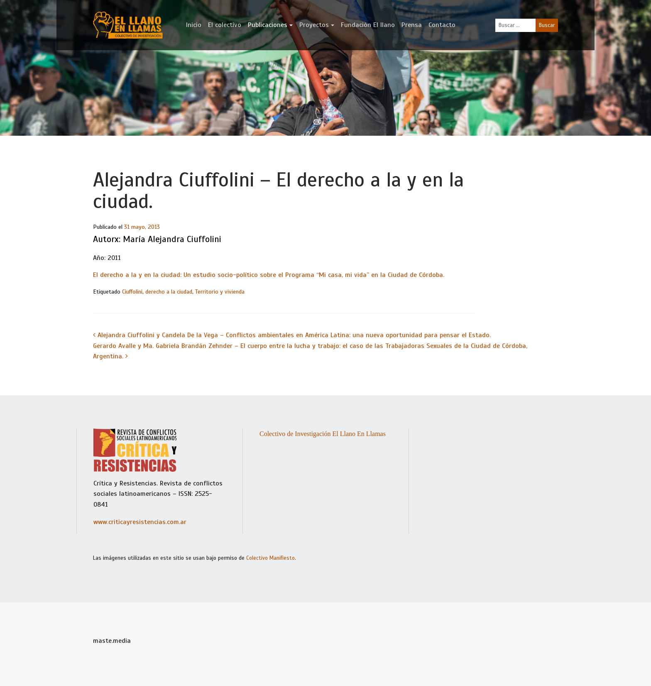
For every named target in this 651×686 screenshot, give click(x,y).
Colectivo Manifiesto (270, 558)
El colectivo (224, 25)
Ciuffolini (132, 291)
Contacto (441, 25)
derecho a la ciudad (168, 291)
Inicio (193, 25)
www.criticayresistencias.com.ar (139, 522)
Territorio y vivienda (220, 291)
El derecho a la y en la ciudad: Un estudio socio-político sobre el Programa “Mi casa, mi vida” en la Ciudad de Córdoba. (268, 275)
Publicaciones (267, 25)
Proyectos (314, 25)
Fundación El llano (368, 25)
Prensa (411, 25)
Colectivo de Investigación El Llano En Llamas (322, 433)
